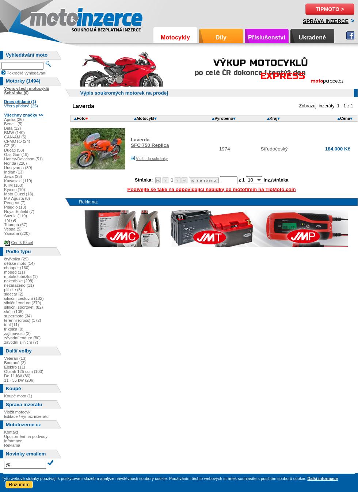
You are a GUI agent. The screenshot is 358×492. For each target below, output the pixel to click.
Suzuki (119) (15, 216)
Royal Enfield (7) (19, 211)
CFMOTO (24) (17, 141)
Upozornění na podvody (25, 436)
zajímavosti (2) (17, 333)
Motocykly (175, 37)
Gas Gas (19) (16, 154)
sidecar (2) (13, 294)
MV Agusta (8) (17, 198)
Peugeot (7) (14, 203)
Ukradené (312, 37)
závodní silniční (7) (21, 342)
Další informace (322, 478)
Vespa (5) (13, 229)
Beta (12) (12, 128)
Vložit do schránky (152, 158)
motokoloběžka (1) (21, 276)
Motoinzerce (45, 18)
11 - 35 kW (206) (19, 380)
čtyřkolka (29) (16, 259)
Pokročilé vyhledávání (26, 73)
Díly (221, 37)
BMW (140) (14, 132)
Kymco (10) (14, 189)
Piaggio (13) (15, 207)
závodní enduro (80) (22, 338)
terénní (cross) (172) (22, 320)
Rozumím (19, 484)
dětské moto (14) (19, 263)
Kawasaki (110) (18, 181)
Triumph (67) (15, 224)
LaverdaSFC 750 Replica (150, 142)
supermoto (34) (18, 316)
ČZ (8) (10, 146)
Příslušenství (266, 37)
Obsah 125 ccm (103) (23, 371)
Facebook (350, 35)
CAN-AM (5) (15, 137)
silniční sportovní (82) (23, 307)
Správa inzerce (326, 21)
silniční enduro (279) (22, 303)
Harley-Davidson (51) (23, 159)
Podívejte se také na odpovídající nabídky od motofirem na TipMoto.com (211, 189)
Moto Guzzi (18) (18, 194)
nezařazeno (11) (19, 285)
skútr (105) (13, 311)
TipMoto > (330, 9)
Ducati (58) (14, 150)
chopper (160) (17, 268)
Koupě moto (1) (18, 396)
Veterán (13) (15, 358)
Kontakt (11, 432)
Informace (13, 441)
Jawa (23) (13, 176)
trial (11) (11, 325)
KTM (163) (13, 185)
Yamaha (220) (17, 233)
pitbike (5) (13, 289)
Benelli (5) (13, 124)
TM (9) (10, 220)
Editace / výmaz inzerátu (26, 416)
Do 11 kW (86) (17, 376)
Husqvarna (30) (18, 167)
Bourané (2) (15, 363)
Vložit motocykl (17, 412)
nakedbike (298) (18, 281)
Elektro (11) (14, 367)
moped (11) (14, 272)
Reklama (12, 445)
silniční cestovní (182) (23, 298)
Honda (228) (15, 163)
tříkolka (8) (13, 329)
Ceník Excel (22, 242)
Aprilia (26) (14, 119)
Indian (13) (14, 172)
